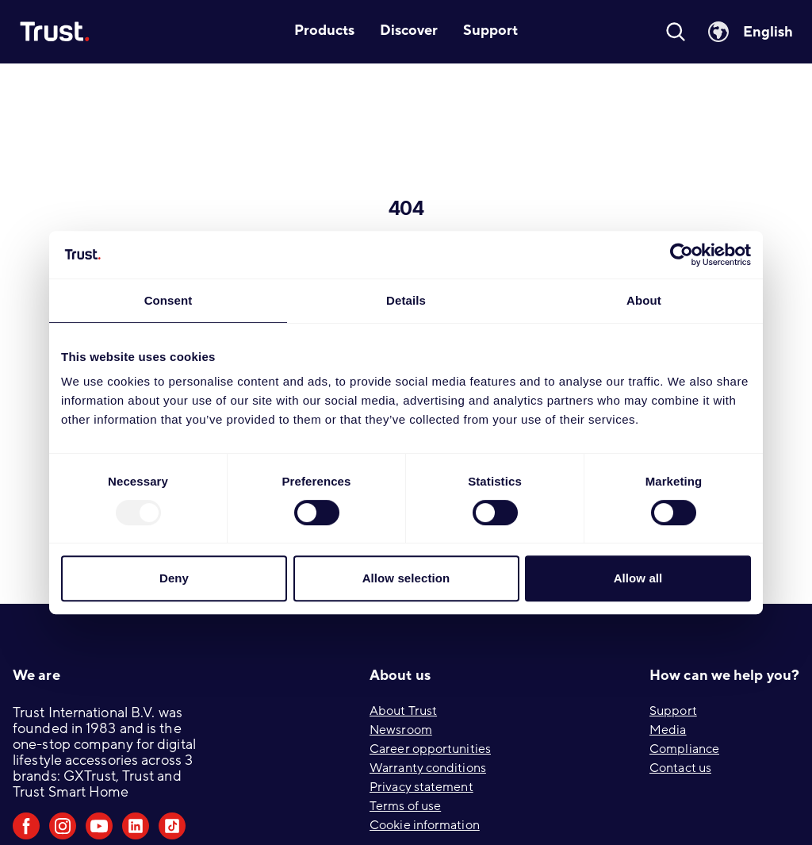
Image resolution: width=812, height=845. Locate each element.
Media (668, 730)
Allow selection (406, 578)
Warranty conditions (428, 768)
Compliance (684, 749)
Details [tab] (406, 300)
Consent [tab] (168, 300)
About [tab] (643, 300)
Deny (174, 578)
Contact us (680, 768)
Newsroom (401, 730)
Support (673, 711)
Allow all (638, 578)
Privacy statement (421, 787)
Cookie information (425, 825)
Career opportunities (430, 749)
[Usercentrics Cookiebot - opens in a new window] (681, 255)
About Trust (403, 711)
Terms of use (405, 806)
